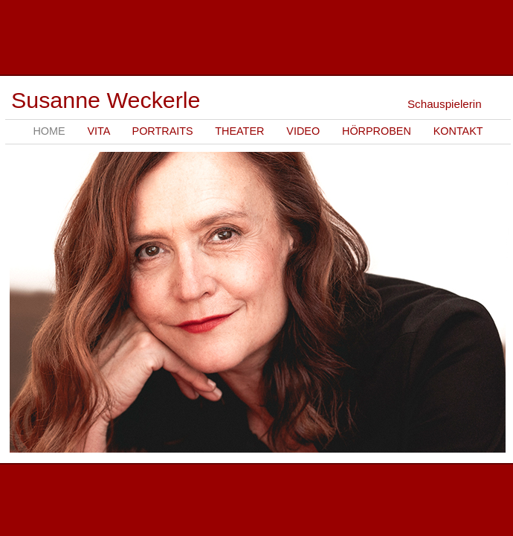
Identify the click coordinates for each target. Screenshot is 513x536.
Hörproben (376, 131)
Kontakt (458, 131)
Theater (239, 131)
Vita (98, 131)
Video (303, 131)
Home (49, 131)
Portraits (162, 131)
